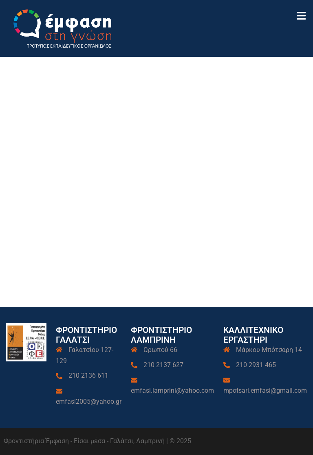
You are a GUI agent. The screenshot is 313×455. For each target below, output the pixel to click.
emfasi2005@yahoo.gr (88, 401)
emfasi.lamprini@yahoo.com (172, 390)
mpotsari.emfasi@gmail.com (265, 390)
